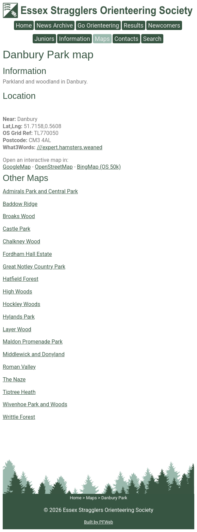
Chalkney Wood (21, 241)
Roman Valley (19, 367)
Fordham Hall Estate (27, 254)
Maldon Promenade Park (33, 341)
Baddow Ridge (20, 204)
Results (134, 25)
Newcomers (164, 25)
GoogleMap (17, 167)
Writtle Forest (19, 417)
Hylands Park (19, 317)
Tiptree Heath (19, 392)
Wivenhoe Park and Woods (35, 404)
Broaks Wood (19, 216)
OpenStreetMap (54, 167)
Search (152, 38)
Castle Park (16, 229)
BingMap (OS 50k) (99, 167)
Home (24, 25)
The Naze (14, 379)
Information (74, 38)
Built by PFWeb (98, 522)
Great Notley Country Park (34, 266)
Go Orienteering (98, 25)
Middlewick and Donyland (34, 354)
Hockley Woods (21, 304)
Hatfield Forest (20, 279)
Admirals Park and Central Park (40, 191)
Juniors (44, 38)
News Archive (54, 25)
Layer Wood (17, 329)
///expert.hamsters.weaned (69, 147)
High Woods (17, 291)
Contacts (126, 38)
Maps (102, 38)
